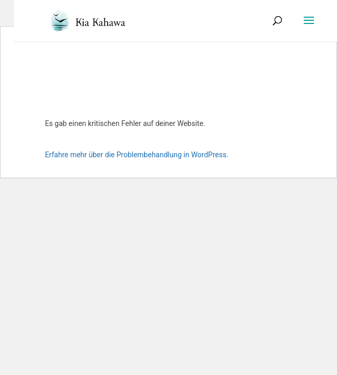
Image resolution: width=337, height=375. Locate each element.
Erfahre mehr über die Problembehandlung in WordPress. (136, 155)
